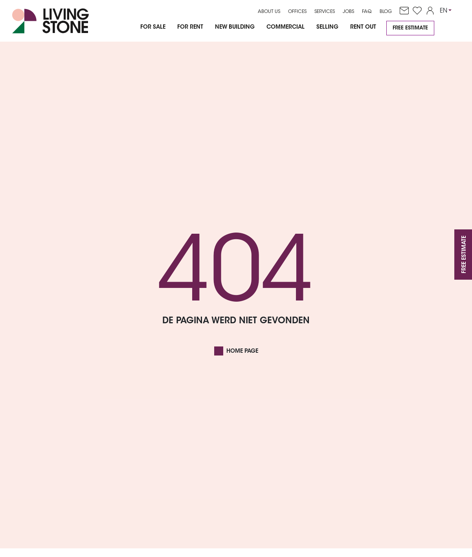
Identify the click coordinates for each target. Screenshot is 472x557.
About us (269, 11)
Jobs (348, 11)
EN (443, 11)
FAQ (367, 11)
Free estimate (410, 28)
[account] (428, 11)
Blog (386, 11)
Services (324, 11)
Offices (297, 11)
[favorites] (415, 11)
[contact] (402, 11)
